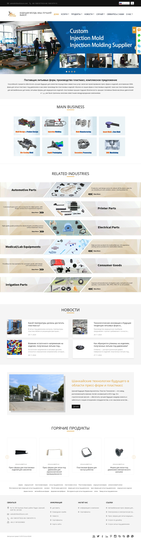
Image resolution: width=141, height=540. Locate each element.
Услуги (65, 14)
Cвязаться (11, 502)
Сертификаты (57, 520)
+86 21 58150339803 (17, 522)
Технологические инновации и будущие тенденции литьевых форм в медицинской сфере (112, 325)
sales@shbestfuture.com (19, 3)
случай (100, 14)
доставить (56, 508)
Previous (4, 47)
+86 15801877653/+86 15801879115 (44, 3)
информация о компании (89, 508)
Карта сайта (56, 524)
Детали (76, 406)
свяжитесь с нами (115, 14)
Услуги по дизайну (115, 520)
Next (137, 47)
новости (89, 14)
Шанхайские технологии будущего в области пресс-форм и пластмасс (100, 383)
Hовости (55, 516)
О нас (129, 14)
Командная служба (59, 512)
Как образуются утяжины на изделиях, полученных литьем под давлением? (111, 344)
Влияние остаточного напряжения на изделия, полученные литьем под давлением (45, 346)
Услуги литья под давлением (118, 524)
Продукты (76, 14)
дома (56, 14)
